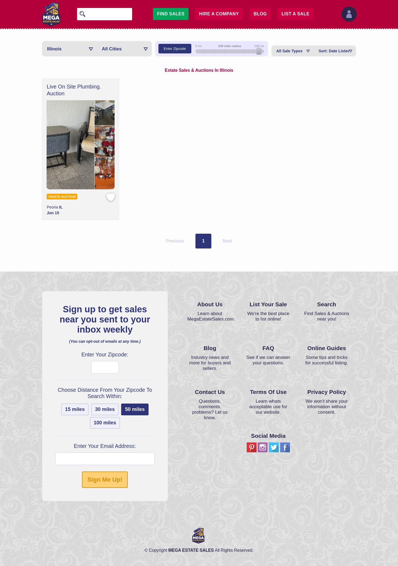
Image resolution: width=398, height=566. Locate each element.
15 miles (75, 409)
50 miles (135, 409)
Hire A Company (219, 14)
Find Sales (170, 14)
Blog (260, 14)
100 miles (105, 422)
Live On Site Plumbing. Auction (74, 90)
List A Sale (295, 14)
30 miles (105, 409)
